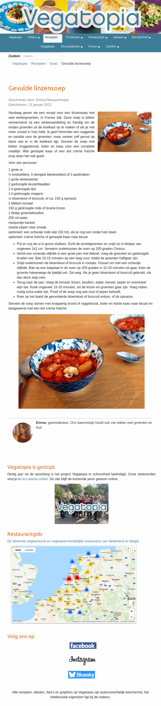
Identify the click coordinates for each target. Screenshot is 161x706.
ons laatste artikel (35, 479)
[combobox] (41, 56)
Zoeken (14, 56)
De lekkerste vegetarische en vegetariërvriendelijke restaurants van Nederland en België (73, 541)
